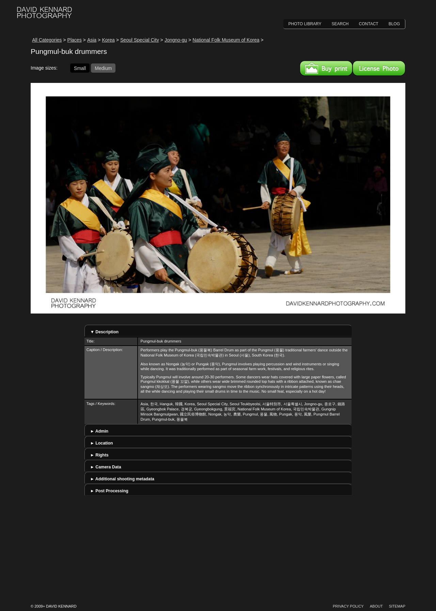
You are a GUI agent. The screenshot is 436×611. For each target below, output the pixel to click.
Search (340, 23)
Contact (368, 23)
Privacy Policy (348, 606)
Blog (394, 23)
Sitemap (397, 606)
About (376, 606)
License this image (379, 68)
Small (80, 68)
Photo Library (305, 23)
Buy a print (326, 68)
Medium (103, 68)
